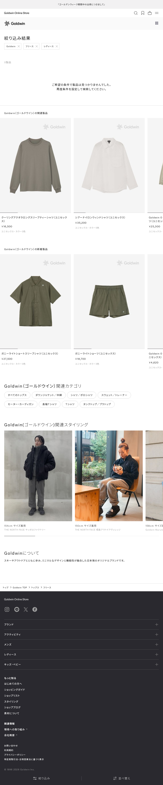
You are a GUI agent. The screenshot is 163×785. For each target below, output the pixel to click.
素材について (11, 713)
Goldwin (11, 46)
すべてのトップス (17, 396)
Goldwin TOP (20, 587)
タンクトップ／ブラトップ (97, 406)
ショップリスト (12, 695)
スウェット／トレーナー (114, 396)
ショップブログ (12, 707)
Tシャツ (70, 406)
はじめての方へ (13, 683)
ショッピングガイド (14, 689)
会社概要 (10, 735)
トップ (6, 587)
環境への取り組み (16, 729)
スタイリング (11, 701)
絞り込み (41, 778)
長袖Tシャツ (49, 406)
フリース (30, 46)
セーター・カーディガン (21, 406)
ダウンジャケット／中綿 (48, 396)
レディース (49, 46)
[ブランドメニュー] (157, 23)
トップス (35, 587)
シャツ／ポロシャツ (82, 396)
